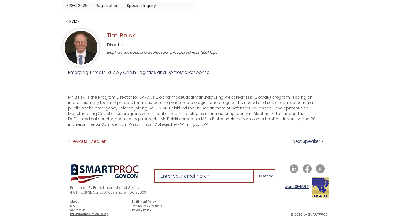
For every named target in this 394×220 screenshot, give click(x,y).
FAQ (72, 206)
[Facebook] (307, 168)
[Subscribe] (264, 176)
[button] (107, 7)
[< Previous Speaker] (86, 141)
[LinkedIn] (294, 168)
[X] (320, 168)
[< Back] (84, 22)
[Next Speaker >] (311, 141)
